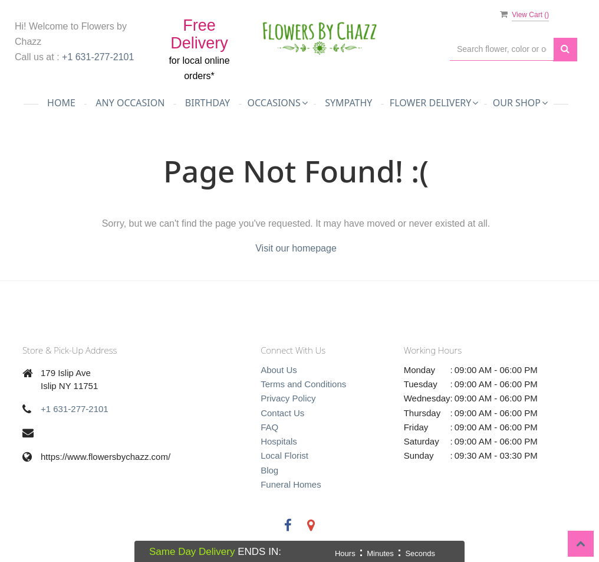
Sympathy (348, 102)
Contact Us (282, 413)
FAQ (269, 427)
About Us (279, 370)
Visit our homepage (296, 248)
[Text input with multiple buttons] (502, 49)
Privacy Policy (288, 398)
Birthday (207, 102)
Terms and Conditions (303, 384)
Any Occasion (130, 102)
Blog (269, 470)
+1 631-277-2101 (98, 57)
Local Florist (284, 455)
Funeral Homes (291, 484)
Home (61, 102)
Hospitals (279, 441)
